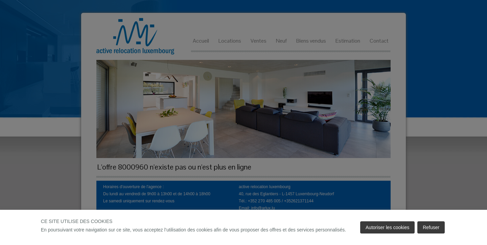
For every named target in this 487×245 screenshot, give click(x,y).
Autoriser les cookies (387, 227)
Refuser (431, 227)
